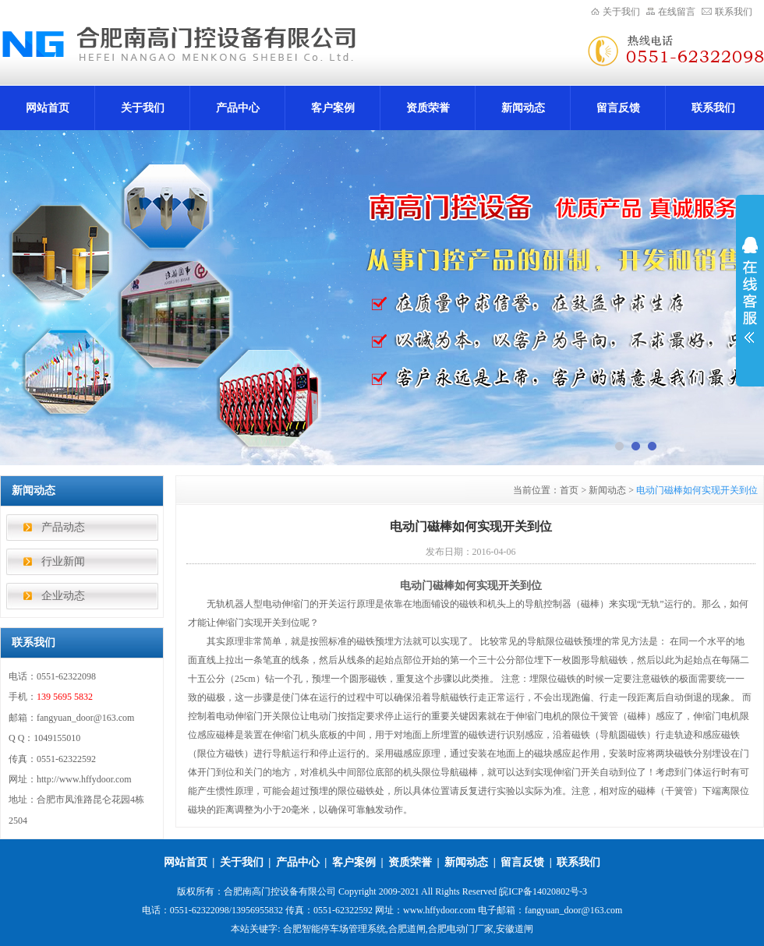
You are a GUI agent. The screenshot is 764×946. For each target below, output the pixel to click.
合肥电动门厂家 (460, 928)
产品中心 (238, 108)
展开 (750, 290)
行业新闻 (63, 561)
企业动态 (63, 596)
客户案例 (333, 108)
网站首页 (47, 108)
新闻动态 (523, 108)
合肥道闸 (407, 928)
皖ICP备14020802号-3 (543, 891)
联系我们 (733, 11)
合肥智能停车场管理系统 (334, 928)
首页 (569, 490)
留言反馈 (618, 108)
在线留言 (676, 11)
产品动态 (63, 527)
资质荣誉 (428, 108)
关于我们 (621, 11)
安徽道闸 (514, 928)
